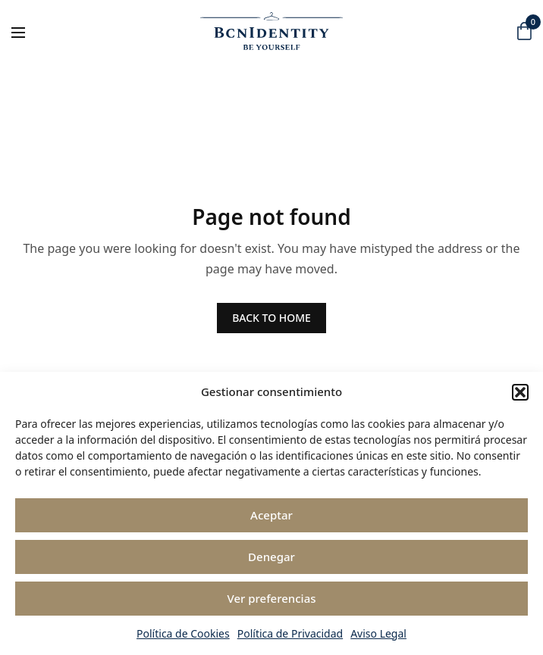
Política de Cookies (183, 633)
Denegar (271, 556)
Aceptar (271, 514)
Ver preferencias (271, 598)
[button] (520, 392)
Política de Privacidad (290, 633)
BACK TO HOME (271, 317)
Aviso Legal (378, 633)
